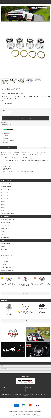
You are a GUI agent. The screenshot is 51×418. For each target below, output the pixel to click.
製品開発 (3, 246)
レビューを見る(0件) (5, 133)
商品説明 (8, 147)
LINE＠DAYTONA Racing (6, 243)
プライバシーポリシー (39, 394)
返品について (4, 122)
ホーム (2, 88)
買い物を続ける (4, 142)
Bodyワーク (3, 264)
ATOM (27, 395)
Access (2, 252)
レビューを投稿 (4, 135)
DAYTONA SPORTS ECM (6, 267)
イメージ (25, 147)
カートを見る (28, 387)
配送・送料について (16, 394)
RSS (24, 395)
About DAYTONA (4, 249)
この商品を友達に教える (5, 138)
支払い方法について (8, 394)
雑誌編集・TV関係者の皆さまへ (8, 270)
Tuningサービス (5, 258)
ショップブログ (46, 394)
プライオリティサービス (6, 255)
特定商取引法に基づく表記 (6, 124)
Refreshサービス (4, 261)
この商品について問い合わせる (7, 140)
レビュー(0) (42, 147)
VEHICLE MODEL (7, 89)
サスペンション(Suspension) (15, 88)
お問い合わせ (3, 390)
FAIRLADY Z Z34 (7, 88)
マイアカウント (3, 387)
